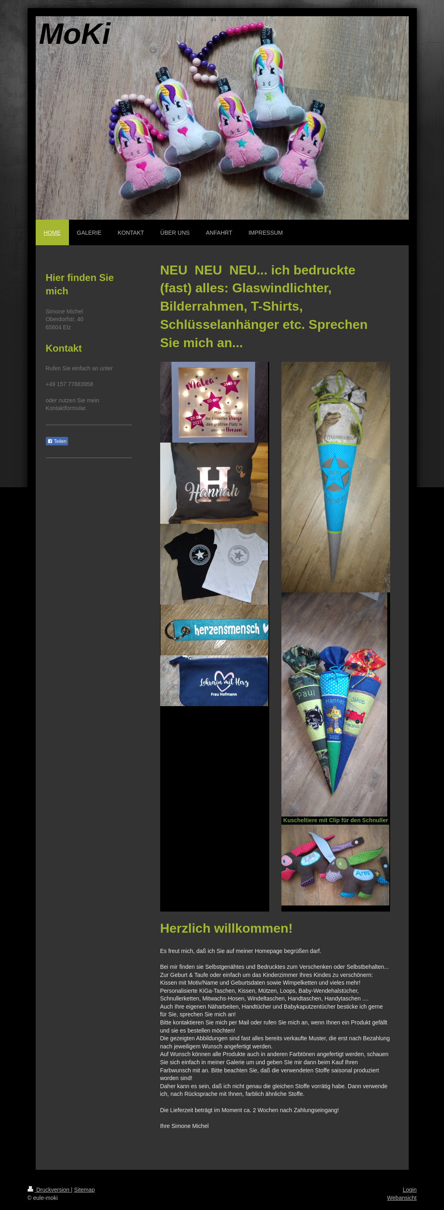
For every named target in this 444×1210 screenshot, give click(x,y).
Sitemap (84, 1189)
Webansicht (402, 1198)
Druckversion (49, 1189)
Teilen (56, 441)
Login (409, 1189)
